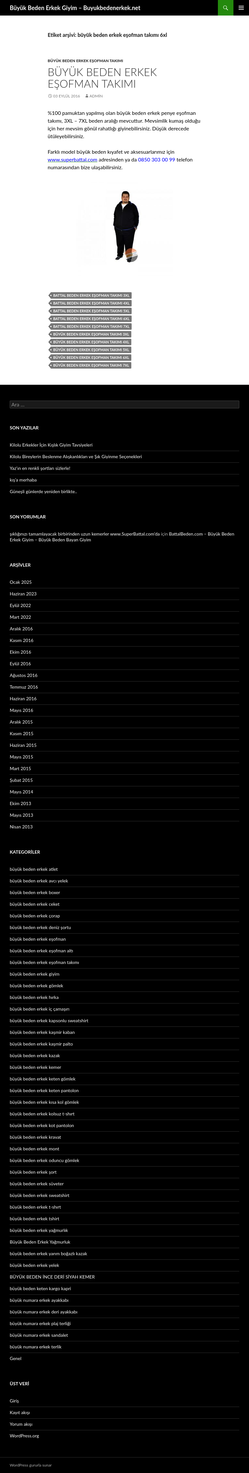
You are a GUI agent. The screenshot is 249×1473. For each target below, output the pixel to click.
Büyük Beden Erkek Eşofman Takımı (102, 77)
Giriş (14, 1400)
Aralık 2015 (21, 722)
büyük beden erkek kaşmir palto (41, 1044)
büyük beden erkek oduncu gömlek (44, 1160)
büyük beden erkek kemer (35, 1067)
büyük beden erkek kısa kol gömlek (44, 1102)
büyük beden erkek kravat (35, 1137)
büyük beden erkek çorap (35, 915)
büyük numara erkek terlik (36, 1346)
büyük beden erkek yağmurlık (39, 1230)
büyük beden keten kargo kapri (40, 1288)
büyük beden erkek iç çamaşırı (39, 1009)
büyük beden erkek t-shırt (35, 1207)
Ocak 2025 (21, 582)
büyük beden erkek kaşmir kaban (42, 1032)
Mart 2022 (20, 617)
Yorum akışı (21, 1424)
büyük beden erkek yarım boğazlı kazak (48, 1253)
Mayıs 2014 (21, 791)
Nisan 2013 (21, 826)
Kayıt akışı (20, 1412)
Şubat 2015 (21, 780)
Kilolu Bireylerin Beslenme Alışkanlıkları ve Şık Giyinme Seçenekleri (76, 456)
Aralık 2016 (21, 628)
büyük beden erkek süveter (37, 1183)
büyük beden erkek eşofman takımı (85, 60)
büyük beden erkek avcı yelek (39, 880)
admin (96, 96)
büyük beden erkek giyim (34, 974)
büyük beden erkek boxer (35, 892)
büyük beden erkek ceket (35, 904)
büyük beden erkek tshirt (34, 1218)
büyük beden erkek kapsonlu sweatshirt (49, 1020)
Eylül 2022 (20, 605)
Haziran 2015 (23, 745)
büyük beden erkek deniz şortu (40, 927)
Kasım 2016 (21, 640)
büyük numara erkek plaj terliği (40, 1323)
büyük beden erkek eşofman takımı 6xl (91, 357)
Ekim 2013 (20, 803)
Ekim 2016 (20, 652)
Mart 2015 (20, 768)
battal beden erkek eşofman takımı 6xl (91, 318)
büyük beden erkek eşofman (38, 939)
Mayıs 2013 (21, 815)
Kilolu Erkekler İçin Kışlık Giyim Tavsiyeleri (51, 445)
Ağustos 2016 (24, 675)
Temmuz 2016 (24, 687)
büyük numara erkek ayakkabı (39, 1300)
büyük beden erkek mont (34, 1148)
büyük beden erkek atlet (34, 869)
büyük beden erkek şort (33, 1172)
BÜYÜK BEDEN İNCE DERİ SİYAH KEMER (52, 1276)
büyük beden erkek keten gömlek (43, 1078)
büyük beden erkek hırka (34, 997)
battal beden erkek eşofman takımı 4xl (91, 303)
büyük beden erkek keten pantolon (44, 1090)
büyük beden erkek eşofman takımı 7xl (91, 365)
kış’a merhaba (23, 479)
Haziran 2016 (23, 698)
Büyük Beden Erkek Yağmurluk (40, 1242)
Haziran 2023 (23, 593)
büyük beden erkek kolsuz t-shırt (42, 1113)
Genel (15, 1358)
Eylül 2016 (20, 663)
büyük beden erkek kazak (35, 1055)
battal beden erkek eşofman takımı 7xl (91, 326)
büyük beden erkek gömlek (36, 985)
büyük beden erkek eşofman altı (41, 950)
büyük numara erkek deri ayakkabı (43, 1311)
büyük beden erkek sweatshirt (39, 1195)
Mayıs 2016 (21, 710)
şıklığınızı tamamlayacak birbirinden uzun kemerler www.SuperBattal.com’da (85, 534)
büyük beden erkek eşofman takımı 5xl (91, 350)
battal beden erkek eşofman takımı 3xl (91, 295)
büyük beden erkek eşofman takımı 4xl (91, 342)
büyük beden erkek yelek (34, 1265)
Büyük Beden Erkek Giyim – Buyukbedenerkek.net (75, 7)
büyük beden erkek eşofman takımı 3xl (91, 334)
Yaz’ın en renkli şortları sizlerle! (40, 468)
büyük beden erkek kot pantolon (42, 1125)
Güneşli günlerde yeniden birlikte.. (43, 491)
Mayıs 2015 (21, 756)
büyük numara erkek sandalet (39, 1335)
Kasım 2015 (21, 733)
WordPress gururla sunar (31, 1465)
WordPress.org (24, 1435)
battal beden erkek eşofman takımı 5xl (91, 311)
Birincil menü (241, 8)
